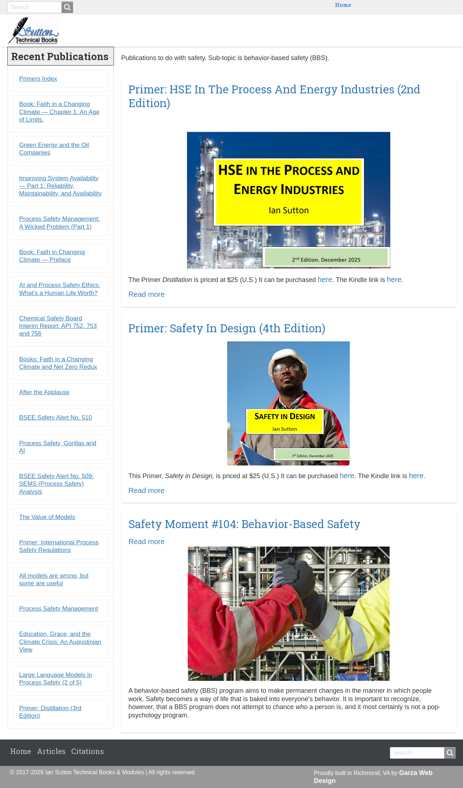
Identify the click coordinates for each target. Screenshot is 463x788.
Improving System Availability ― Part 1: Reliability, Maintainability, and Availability (60, 186)
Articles (51, 751)
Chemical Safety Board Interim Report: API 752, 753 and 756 (58, 326)
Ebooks (334, 30)
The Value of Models (47, 517)
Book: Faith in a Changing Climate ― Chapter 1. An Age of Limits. (59, 112)
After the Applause (44, 392)
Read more (146, 295)
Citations (436, 30)
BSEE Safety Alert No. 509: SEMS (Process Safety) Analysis (56, 484)
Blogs (402, 30)
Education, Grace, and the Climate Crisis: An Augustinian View (60, 642)
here (325, 279)
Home (343, 4)
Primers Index (38, 79)
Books (303, 30)
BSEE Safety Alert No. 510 (55, 417)
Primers (369, 30)
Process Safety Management (58, 609)
